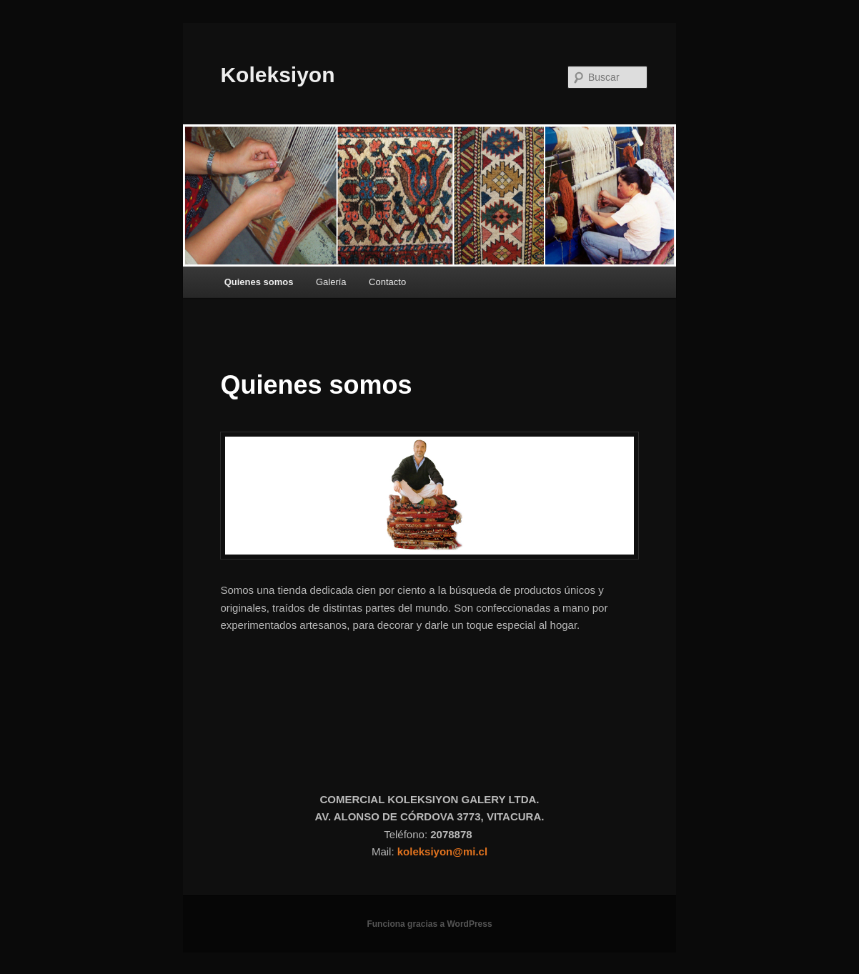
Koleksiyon (277, 74)
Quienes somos (259, 282)
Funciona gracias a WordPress (429, 924)
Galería (331, 282)
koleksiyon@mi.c (441, 851)
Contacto (387, 282)
